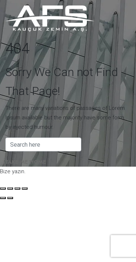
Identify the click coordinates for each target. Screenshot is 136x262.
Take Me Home (25, 162)
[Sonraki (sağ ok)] (10, 198)
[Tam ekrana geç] (10, 188)
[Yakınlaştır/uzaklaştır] (3, 188)
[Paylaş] (17, 188)
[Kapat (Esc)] (25, 188)
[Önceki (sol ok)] (3, 198)
